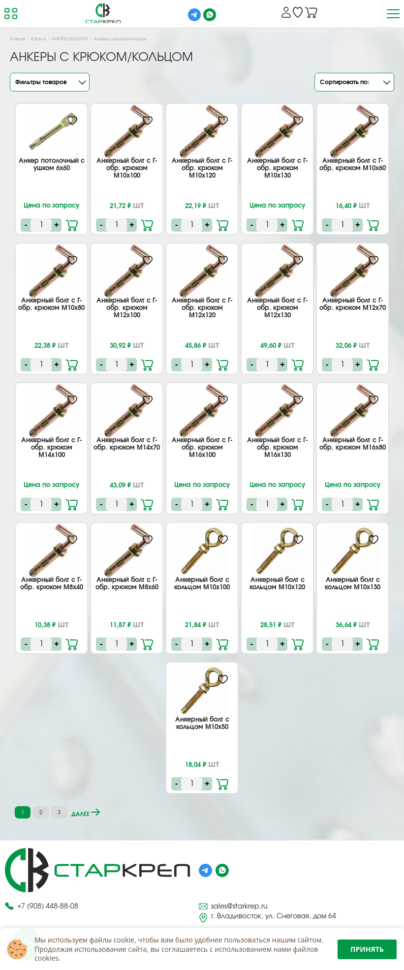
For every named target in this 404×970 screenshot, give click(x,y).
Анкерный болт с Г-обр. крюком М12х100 (126, 308)
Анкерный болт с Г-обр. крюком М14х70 (126, 444)
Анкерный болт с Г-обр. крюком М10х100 (126, 168)
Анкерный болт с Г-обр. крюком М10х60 (352, 165)
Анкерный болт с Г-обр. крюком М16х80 (352, 444)
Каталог (38, 39)
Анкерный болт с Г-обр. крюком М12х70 (352, 304)
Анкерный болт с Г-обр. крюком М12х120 (202, 308)
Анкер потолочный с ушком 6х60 (52, 165)
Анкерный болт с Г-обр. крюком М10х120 (202, 168)
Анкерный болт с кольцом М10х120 (277, 584)
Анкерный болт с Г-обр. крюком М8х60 (126, 584)
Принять (367, 949)
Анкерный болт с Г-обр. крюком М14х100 (51, 447)
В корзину (72, 224)
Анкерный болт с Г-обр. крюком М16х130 (277, 447)
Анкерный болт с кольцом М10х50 (202, 723)
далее (85, 812)
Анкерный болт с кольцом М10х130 (352, 584)
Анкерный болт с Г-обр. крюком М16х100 (202, 447)
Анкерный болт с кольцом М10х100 (202, 584)
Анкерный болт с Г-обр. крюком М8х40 (51, 584)
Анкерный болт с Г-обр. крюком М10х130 (277, 168)
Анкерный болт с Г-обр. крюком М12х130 (277, 308)
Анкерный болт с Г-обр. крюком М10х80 (51, 304)
